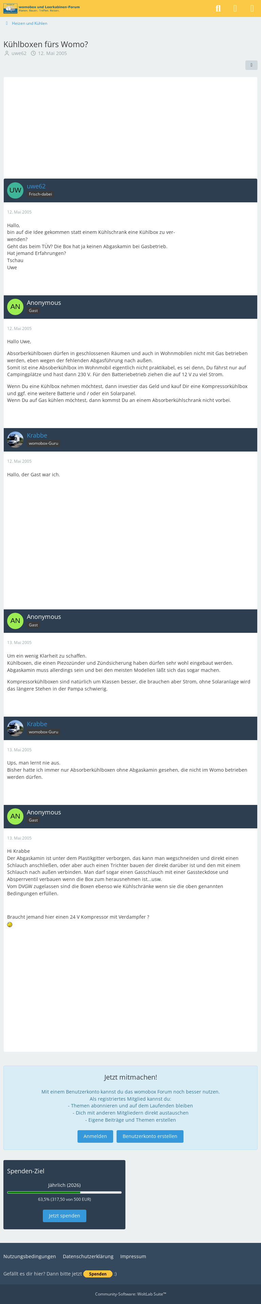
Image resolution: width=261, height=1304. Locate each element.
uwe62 (19, 53)
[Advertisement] (130, 127)
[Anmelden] (235, 8)
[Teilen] (251, 65)
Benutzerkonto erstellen (150, 1136)
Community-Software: (130, 1294)
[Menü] (252, 8)
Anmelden (95, 1136)
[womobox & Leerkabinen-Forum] (41, 8)
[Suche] (218, 8)
